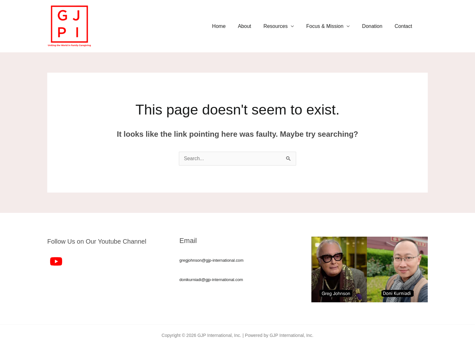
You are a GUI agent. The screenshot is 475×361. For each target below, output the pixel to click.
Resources (283, 26)
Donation (375, 26)
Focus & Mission (329, 26)
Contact (404, 26)
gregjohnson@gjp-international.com (211, 260)
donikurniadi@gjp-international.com (211, 279)
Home (230, 26)
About (254, 26)
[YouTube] (56, 261)
